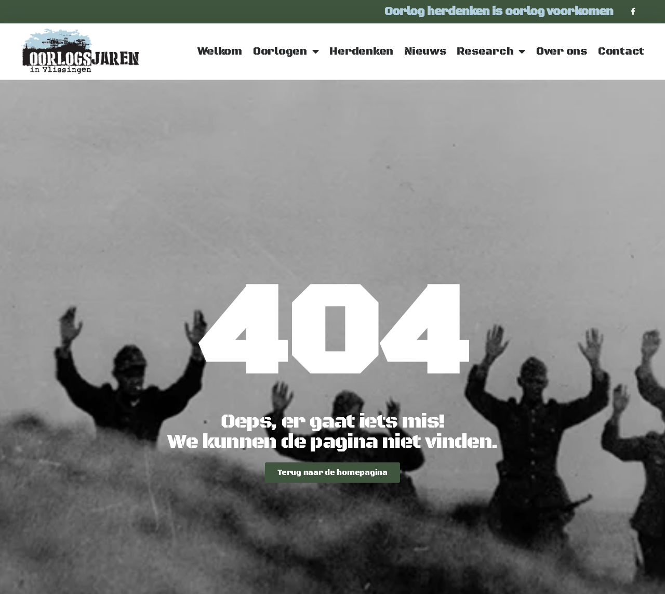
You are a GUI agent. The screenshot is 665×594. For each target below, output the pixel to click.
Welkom (219, 51)
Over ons (561, 51)
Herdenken (361, 51)
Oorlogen (286, 51)
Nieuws (425, 51)
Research (491, 51)
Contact (621, 51)
